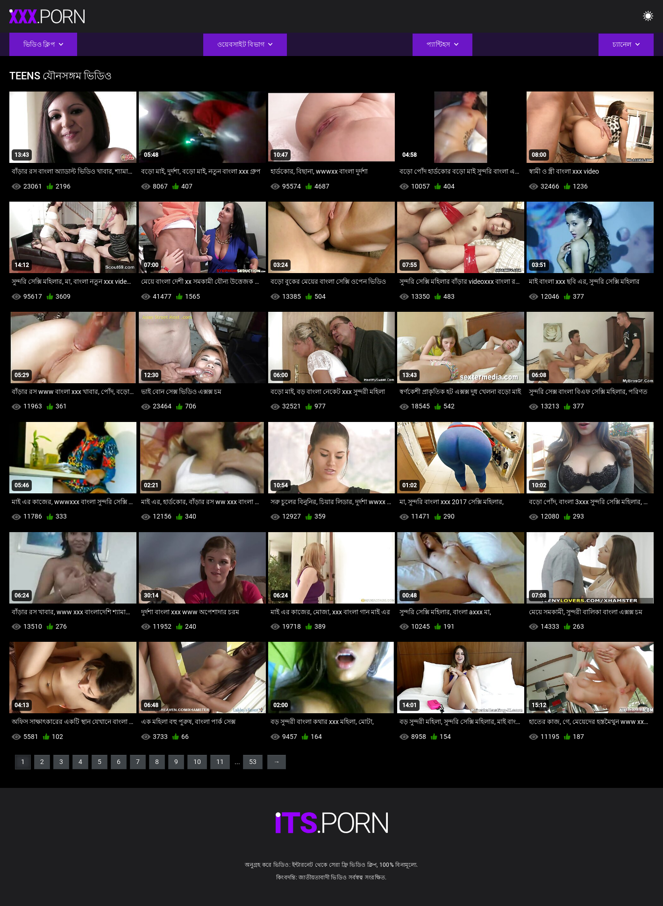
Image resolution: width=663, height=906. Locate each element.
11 (220, 762)
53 (253, 762)
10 (197, 762)
